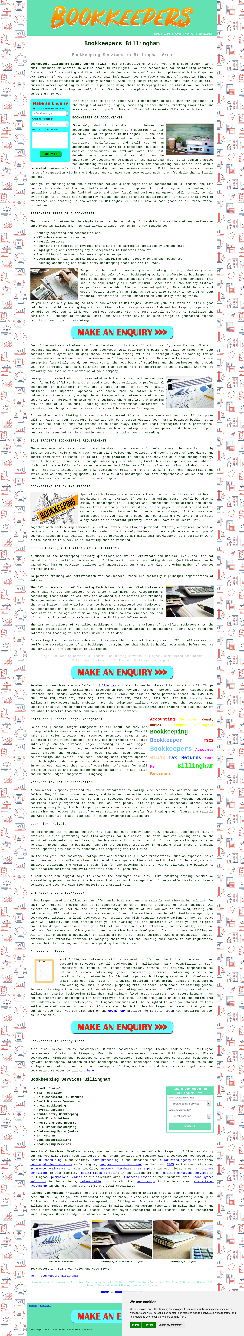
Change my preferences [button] (170, 1324)
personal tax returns (165, 968)
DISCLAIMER (205, 34)
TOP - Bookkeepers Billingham (54, 1275)
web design (146, 1181)
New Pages (45, 1306)
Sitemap (33, 1306)
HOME (157, 34)
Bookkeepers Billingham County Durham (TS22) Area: (73, 63)
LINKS (167, 34)
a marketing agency (175, 1160)
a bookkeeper (147, 101)
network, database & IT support (128, 1168)
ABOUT (178, 34)
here (90, 1070)
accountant (49, 197)
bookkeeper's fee (61, 168)
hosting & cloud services (51, 1164)
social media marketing (100, 1173)
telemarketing (91, 1181)
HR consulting (50, 1160)
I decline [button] (149, 1324)
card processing (106, 1160)
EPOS (170, 1164)
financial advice (137, 1177)
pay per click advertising (121, 1164)
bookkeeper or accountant (193, 89)
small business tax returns (84, 980)
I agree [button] (135, 1324)
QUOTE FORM (116, 1010)
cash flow (72, 849)
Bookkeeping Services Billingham (70, 1079)
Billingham (107, 685)
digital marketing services (185, 1173)
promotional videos (66, 1177)
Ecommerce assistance (48, 1168)
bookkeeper (43, 876)
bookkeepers (110, 494)
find (44, 1049)
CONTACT (190, 34)
